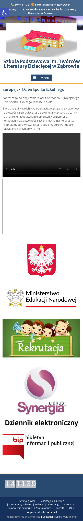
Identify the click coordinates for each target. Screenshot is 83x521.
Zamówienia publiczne (20, 508)
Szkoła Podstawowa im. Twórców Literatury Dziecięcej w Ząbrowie (41, 63)
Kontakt (60, 508)
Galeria (39, 505)
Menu (41, 78)
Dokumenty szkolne (20, 505)
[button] (4, 12)
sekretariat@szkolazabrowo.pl (52, 4)
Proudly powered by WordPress (23, 516)
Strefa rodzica (43, 508)
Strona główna (27, 501)
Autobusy (69, 505)
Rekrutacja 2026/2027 (52, 501)
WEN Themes (70, 516)
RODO (72, 508)
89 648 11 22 (22, 4)
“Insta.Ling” (53, 505)
